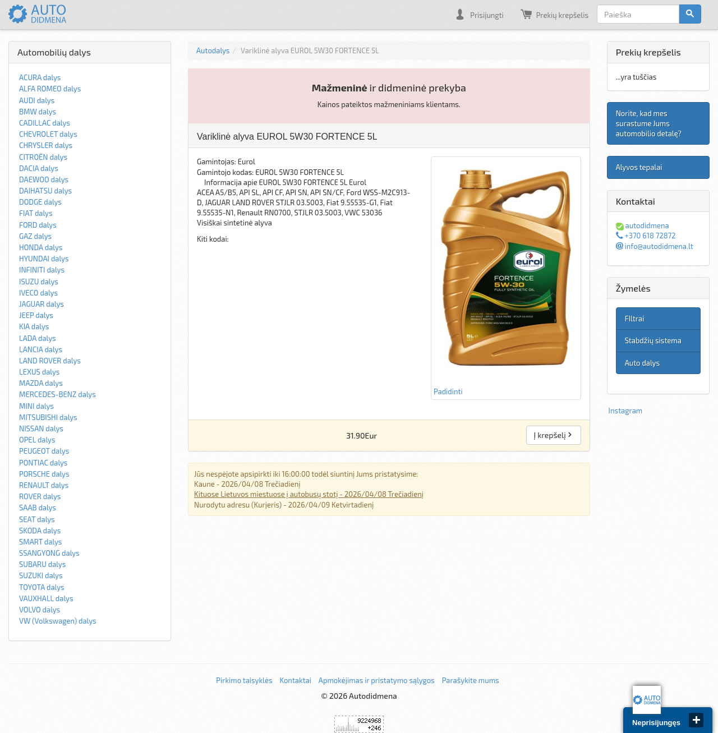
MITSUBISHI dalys (48, 417)
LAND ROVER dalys (50, 360)
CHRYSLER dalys (45, 145)
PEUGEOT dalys (44, 450)
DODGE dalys (40, 201)
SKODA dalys (40, 530)
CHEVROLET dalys (48, 134)
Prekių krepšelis (554, 14)
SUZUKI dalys (41, 575)
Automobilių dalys (54, 52)
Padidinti (506, 277)
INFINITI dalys (42, 269)
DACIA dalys (38, 168)
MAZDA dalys (41, 383)
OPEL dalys (37, 439)
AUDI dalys (36, 100)
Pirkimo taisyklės (244, 680)
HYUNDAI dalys (44, 258)
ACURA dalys (40, 77)
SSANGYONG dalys (49, 552)
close (696, 720)
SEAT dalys (37, 519)
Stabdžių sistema (653, 340)
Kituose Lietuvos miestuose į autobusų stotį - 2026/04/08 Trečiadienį (309, 494)
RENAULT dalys (43, 485)
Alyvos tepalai (639, 167)
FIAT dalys (36, 213)
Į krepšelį (553, 435)
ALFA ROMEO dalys (50, 88)
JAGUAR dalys (41, 303)
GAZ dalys (35, 236)
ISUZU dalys (38, 281)
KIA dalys (34, 326)
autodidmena (642, 225)
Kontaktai (295, 680)
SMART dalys (40, 541)
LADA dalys (37, 338)
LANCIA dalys (40, 349)
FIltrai (635, 318)
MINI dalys (36, 406)
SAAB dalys (37, 507)
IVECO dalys (38, 292)
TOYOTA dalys (42, 587)
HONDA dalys (40, 247)
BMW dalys (37, 111)
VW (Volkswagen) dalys (57, 620)
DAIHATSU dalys (45, 190)
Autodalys (212, 50)
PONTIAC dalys (43, 462)
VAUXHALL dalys (46, 598)
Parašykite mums (470, 680)
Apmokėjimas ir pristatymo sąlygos (377, 680)
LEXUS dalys (39, 371)
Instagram (626, 410)
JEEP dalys (36, 315)
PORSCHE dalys (44, 473)
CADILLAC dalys (44, 122)
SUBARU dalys (42, 564)
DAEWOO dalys (43, 179)
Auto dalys (642, 362)
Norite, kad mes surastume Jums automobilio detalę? (649, 123)
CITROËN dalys (43, 157)
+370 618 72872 (646, 235)
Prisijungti (478, 14)
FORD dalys (38, 224)
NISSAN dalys (41, 428)
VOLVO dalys (39, 609)
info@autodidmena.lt (654, 246)
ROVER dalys (40, 496)
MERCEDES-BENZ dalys (57, 394)
